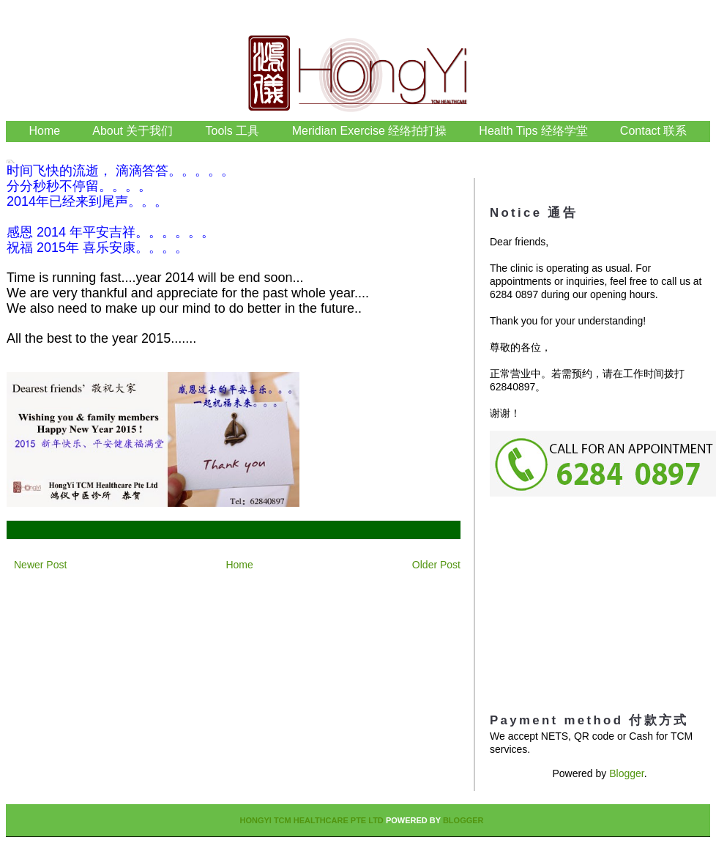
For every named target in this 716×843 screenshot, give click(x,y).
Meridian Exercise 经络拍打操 (369, 131)
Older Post (436, 565)
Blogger (626, 773)
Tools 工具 (234, 131)
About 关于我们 (132, 131)
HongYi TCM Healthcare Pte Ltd (311, 820)
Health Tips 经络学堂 (533, 131)
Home (45, 131)
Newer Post (40, 565)
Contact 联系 (653, 131)
